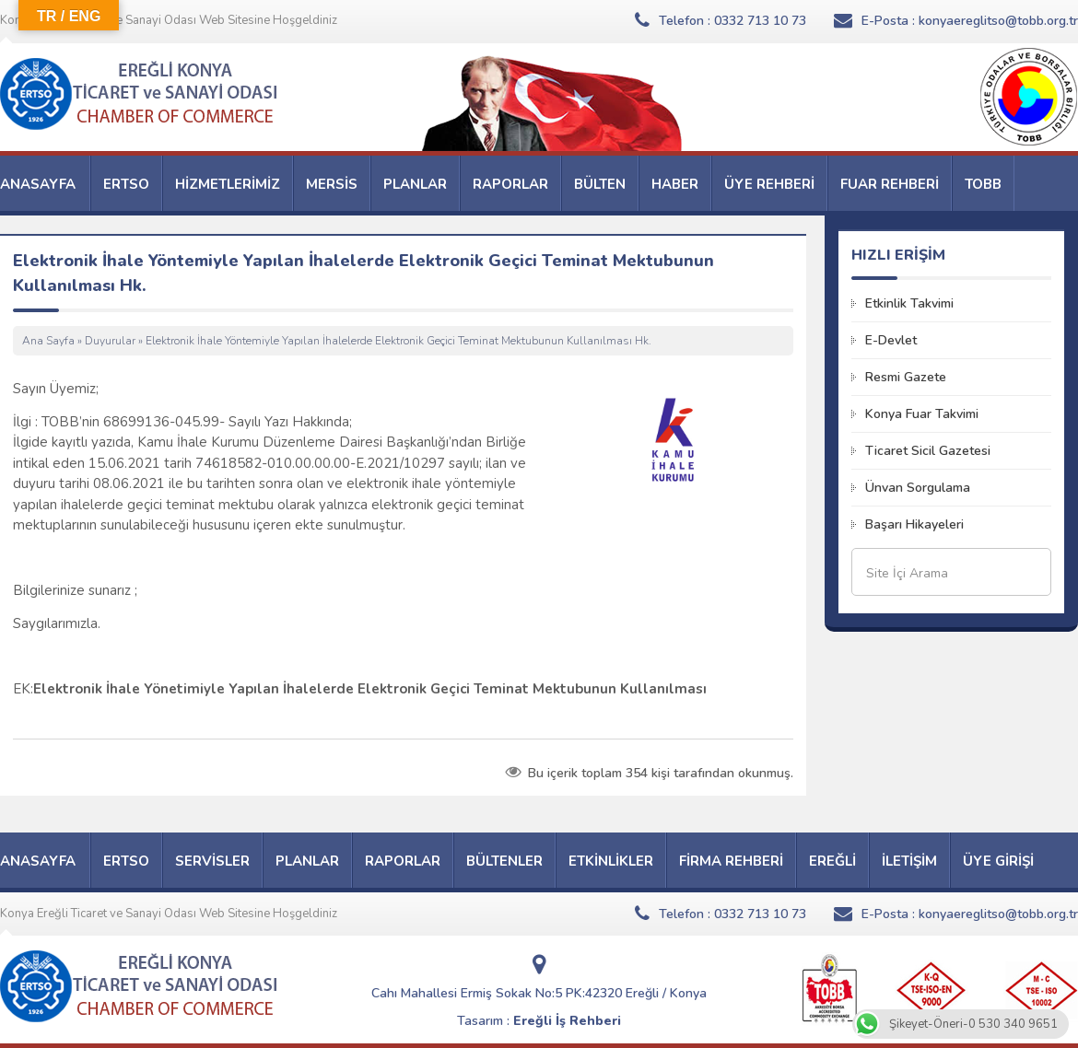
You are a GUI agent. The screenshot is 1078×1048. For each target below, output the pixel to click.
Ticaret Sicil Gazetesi (927, 451)
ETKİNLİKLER (610, 861)
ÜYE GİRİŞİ (998, 861)
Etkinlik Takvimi (909, 303)
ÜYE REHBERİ (769, 184)
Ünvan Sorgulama (917, 487)
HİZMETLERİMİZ (227, 184)
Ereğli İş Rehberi (567, 1021)
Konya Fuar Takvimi (921, 414)
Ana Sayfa (48, 340)
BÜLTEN (600, 184)
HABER (674, 184)
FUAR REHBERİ (889, 184)
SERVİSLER (212, 861)
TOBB (983, 184)
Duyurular (110, 340)
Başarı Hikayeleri (914, 524)
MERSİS (331, 184)
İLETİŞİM (909, 861)
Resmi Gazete (905, 377)
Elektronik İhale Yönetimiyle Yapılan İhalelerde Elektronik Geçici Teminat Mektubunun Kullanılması (370, 689)
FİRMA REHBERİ (731, 861)
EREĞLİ (832, 861)
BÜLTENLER (504, 861)
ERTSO (126, 184)
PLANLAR (415, 184)
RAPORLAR (510, 184)
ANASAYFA (38, 184)
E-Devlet (891, 340)
